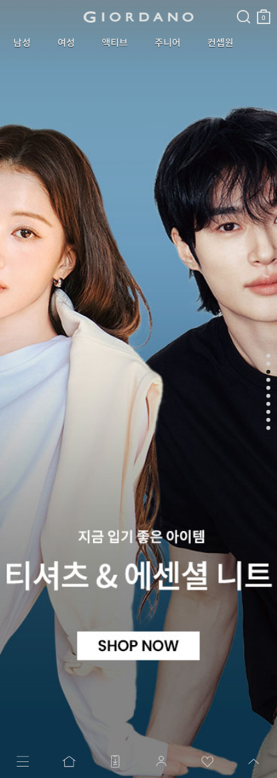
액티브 (115, 42)
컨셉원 (220, 42)
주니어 (168, 42)
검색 (243, 5)
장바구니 (264, 12)
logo (139, 16)
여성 (66, 42)
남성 (22, 42)
